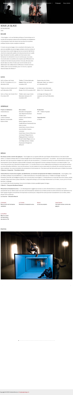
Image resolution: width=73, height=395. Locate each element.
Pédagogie (58, 3)
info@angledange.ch (24, 392)
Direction (50, 3)
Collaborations (41, 3)
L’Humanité (3, 202)
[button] (18, 340)
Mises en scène (31, 3)
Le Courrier (21, 202)
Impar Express (58, 202)
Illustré (38, 202)
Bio (24, 3)
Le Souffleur (4, 213)
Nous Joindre (67, 3)
